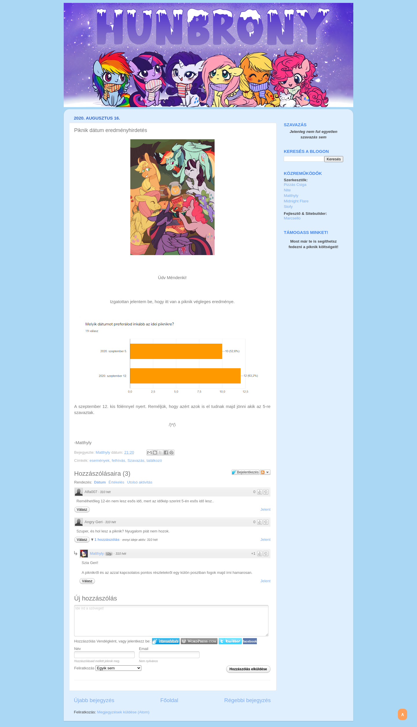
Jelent (265, 509)
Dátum (100, 482)
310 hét (105, 492)
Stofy (288, 206)
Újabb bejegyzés (94, 700)
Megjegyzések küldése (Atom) (123, 712)
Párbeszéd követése (265, 472)
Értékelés (116, 482)
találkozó (154, 460)
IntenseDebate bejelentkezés (166, 641)
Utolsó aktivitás (139, 482)
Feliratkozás (107, 668)
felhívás (118, 460)
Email (144, 649)
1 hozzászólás (107, 539)
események (99, 460)
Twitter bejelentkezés (230, 641)
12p (108, 554)
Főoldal (169, 700)
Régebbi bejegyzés (247, 700)
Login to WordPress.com (199, 641)
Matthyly (103, 452)
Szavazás (136, 460)
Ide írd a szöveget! (171, 620)
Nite (287, 190)
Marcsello (292, 218)
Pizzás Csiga (295, 184)
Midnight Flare (296, 201)
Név (77, 649)
